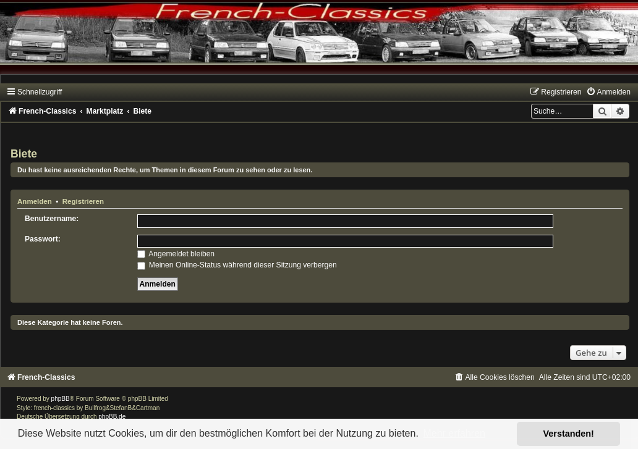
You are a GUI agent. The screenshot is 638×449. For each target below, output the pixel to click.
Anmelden (34, 201)
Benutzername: (52, 218)
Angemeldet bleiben (176, 254)
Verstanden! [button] (568, 434)
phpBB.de (111, 416)
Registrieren (83, 201)
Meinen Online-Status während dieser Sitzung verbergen (237, 265)
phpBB (60, 398)
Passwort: (43, 239)
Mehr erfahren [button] (454, 433)
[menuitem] (608, 92)
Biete (24, 154)
